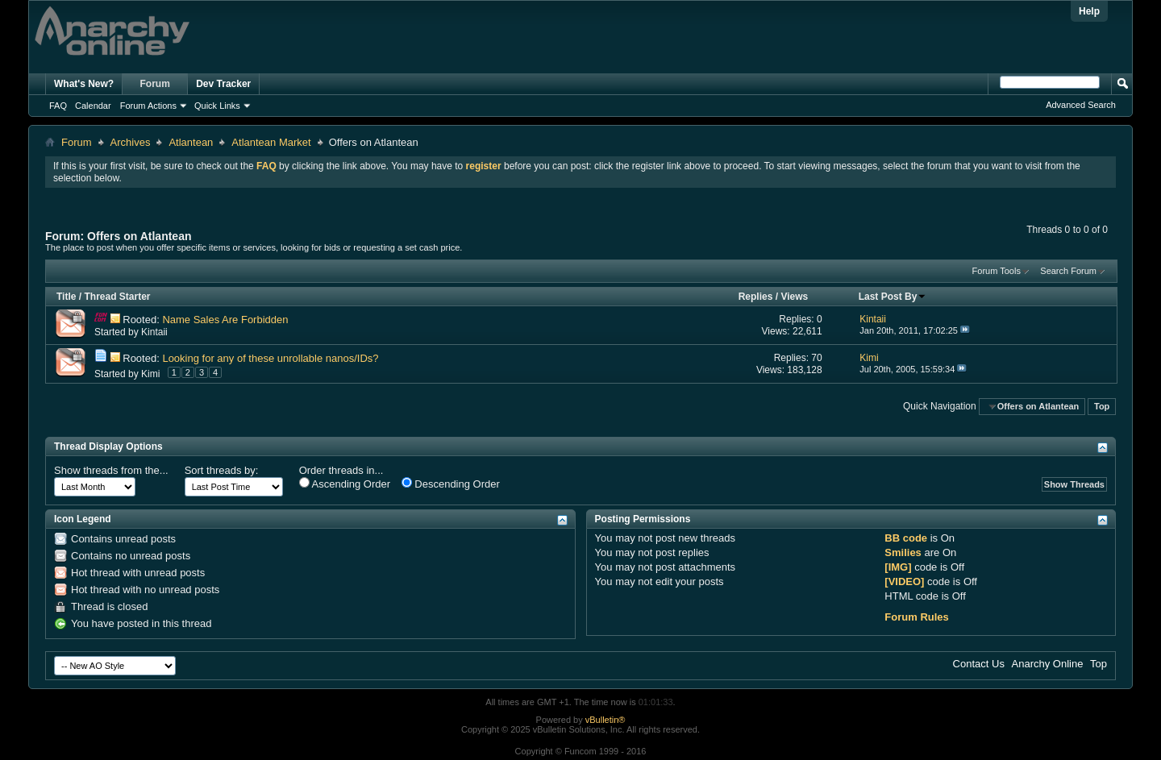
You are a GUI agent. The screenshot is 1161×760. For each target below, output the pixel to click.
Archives (130, 142)
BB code (905, 538)
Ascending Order (344, 483)
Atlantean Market (270, 142)
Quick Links (217, 105)
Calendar (93, 105)
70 (816, 357)
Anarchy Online (1048, 664)
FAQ (58, 105)
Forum (155, 83)
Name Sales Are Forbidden (225, 320)
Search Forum (1068, 271)
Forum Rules (916, 617)
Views (794, 296)
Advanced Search (1081, 105)
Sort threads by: (222, 470)
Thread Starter (117, 296)
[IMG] (897, 567)
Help (1089, 11)
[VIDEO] (904, 581)
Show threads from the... (111, 470)
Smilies (903, 552)
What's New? (84, 83)
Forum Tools (996, 271)
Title (66, 296)
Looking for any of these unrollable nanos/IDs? (270, 358)
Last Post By (893, 296)
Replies (756, 296)
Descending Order (451, 483)
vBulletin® (605, 720)
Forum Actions (148, 105)
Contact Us (979, 664)
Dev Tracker (223, 83)
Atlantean (191, 142)
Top (1101, 406)
